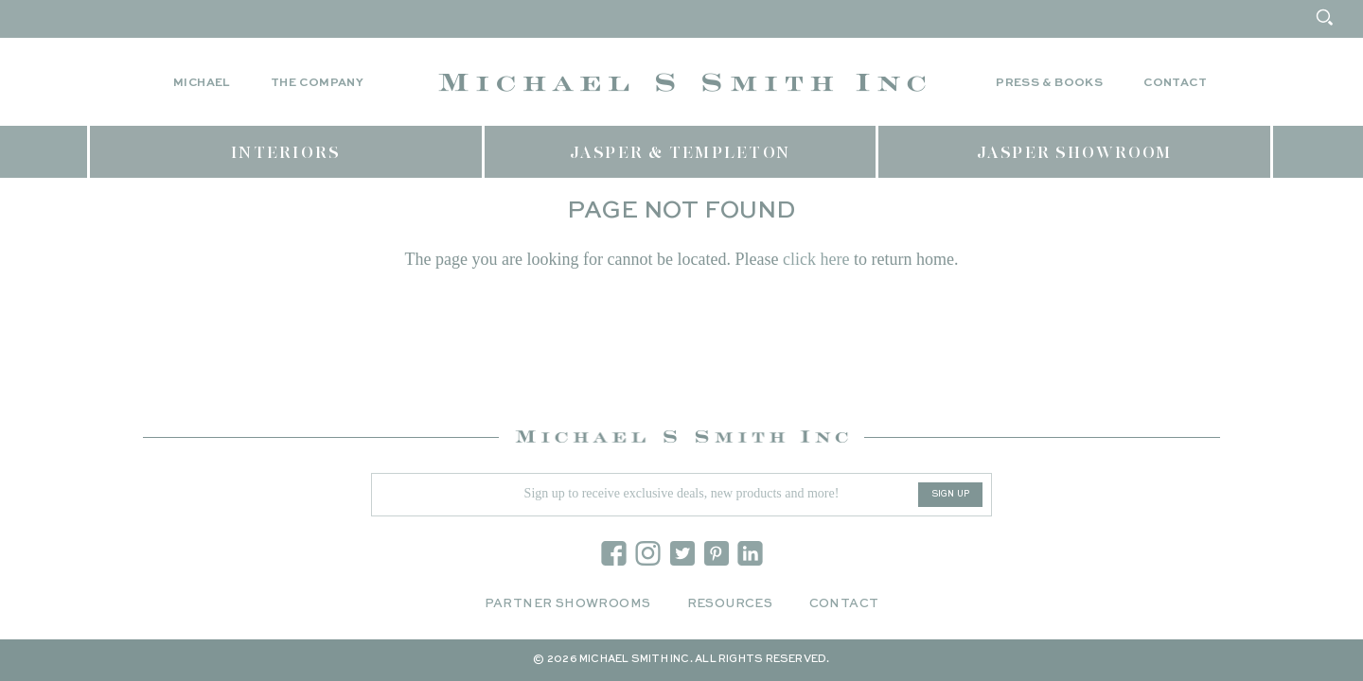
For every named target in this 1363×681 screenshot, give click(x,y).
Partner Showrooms (568, 604)
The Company (317, 83)
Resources (730, 604)
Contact (1175, 83)
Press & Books (1049, 83)
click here (816, 259)
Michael (201, 83)
